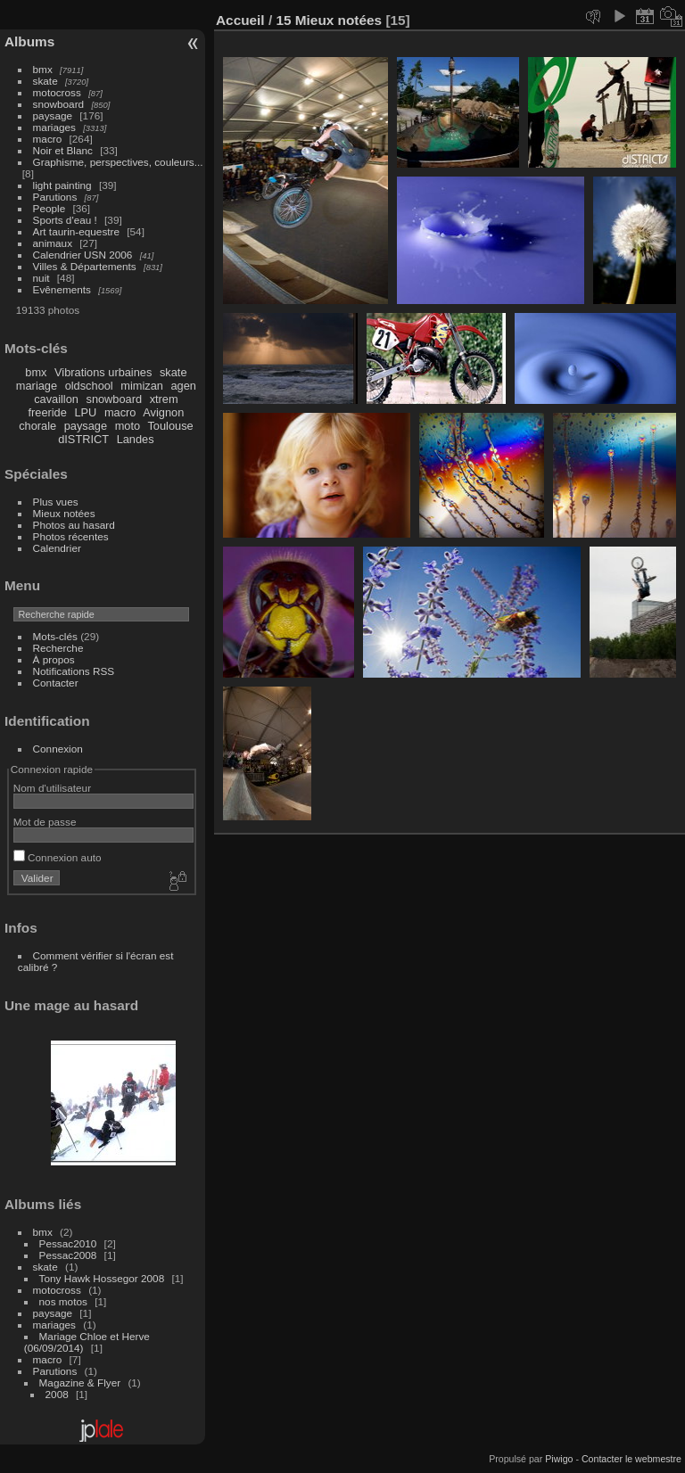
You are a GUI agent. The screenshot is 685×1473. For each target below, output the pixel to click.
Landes (135, 439)
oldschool (89, 385)
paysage (52, 115)
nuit (41, 278)
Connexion (58, 748)
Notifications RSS (74, 671)
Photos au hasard (74, 525)
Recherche (58, 648)
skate (45, 80)
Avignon (163, 412)
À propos (54, 659)
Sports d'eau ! (65, 220)
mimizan (141, 385)
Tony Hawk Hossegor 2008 (102, 1278)
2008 (57, 1394)
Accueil (240, 20)
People (49, 208)
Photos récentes (71, 536)
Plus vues (55, 501)
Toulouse (170, 425)
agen (182, 385)
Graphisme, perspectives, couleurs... (118, 162)
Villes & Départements (84, 266)
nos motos (63, 1301)
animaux (52, 243)
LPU (85, 412)
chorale (37, 425)
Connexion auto (57, 857)
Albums (29, 41)
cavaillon (56, 399)
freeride (47, 412)
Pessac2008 (68, 1255)
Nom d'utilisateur (52, 788)
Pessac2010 (68, 1243)
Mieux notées (64, 513)
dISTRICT (83, 439)
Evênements (62, 289)
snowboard (59, 104)
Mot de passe (45, 821)
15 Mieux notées (329, 20)
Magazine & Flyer (80, 1382)
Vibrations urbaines (103, 372)
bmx (43, 69)
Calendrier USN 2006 (83, 254)
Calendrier (57, 548)
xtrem (164, 399)
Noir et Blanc (63, 150)
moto (127, 425)
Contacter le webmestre (631, 1458)
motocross (57, 92)
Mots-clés (55, 636)
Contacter (55, 682)
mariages (54, 127)
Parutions (55, 196)
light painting (62, 185)
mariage (36, 385)
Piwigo (559, 1458)
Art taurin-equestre (76, 231)
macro (47, 138)
